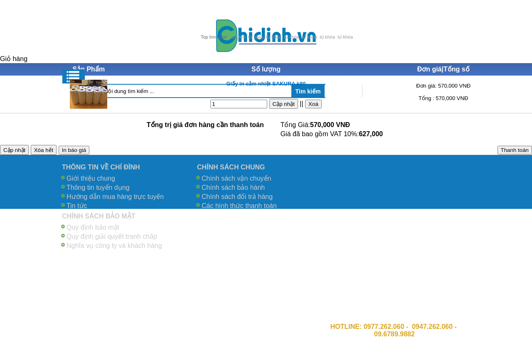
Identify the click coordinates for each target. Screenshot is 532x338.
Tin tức (76, 205)
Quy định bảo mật (92, 227)
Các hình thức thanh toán (239, 205)
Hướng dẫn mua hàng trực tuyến (115, 196)
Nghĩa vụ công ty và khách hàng (114, 245)
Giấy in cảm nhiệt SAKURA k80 (265, 84)
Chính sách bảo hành (233, 187)
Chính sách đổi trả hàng (237, 196)
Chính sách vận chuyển (236, 178)
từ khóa (238, 36)
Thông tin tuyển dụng (98, 187)
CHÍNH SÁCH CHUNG (231, 167)
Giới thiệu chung (90, 178)
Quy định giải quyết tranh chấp (111, 236)
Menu (73, 76)
